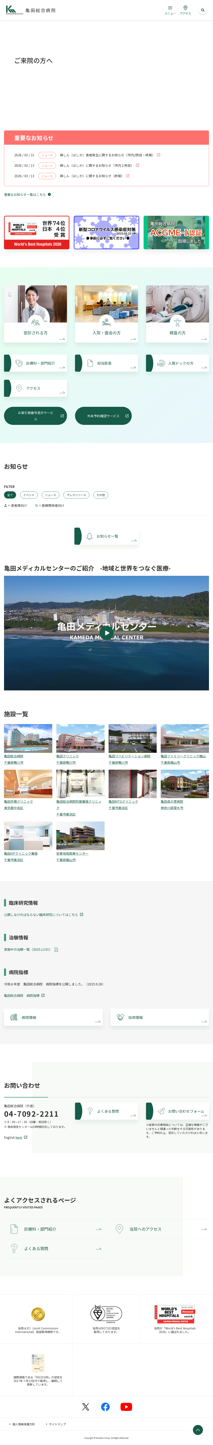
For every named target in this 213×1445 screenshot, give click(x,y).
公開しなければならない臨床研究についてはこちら (41, 914)
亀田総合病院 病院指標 (21, 995)
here (18, 1137)
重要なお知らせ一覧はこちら (25, 194)
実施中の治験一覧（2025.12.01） (28, 949)
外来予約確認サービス (103, 415)
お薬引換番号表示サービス (35, 415)
